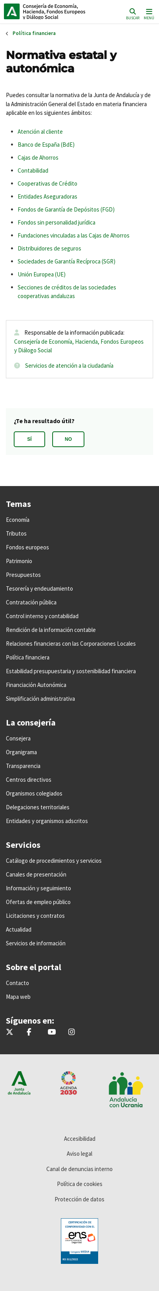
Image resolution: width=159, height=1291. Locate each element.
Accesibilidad (79, 1138)
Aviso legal (79, 1153)
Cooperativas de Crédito (47, 183)
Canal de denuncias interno (79, 1169)
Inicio (57, 11)
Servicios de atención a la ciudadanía (69, 365)
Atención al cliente (40, 131)
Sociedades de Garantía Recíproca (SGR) (66, 261)
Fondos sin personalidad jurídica (56, 222)
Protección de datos (79, 1199)
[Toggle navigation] (148, 13)
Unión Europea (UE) (42, 274)
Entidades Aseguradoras (47, 196)
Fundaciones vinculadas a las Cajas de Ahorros (74, 235)
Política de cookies (79, 1184)
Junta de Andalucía (12, 11)
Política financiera (34, 33)
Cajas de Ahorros (38, 157)
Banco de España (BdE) (46, 144)
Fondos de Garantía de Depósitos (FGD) (66, 209)
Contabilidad (33, 170)
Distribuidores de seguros (49, 248)
